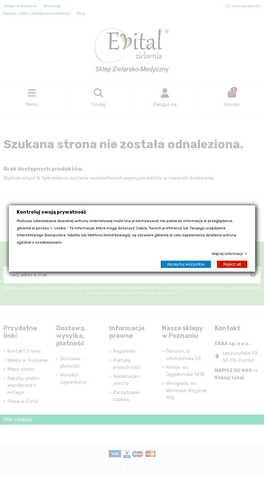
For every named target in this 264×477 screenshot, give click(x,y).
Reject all (232, 264)
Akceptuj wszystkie (186, 264)
